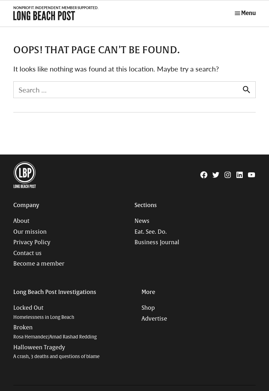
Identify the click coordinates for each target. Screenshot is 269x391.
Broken (55, 332)
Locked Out (43, 312)
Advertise (154, 318)
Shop (148, 307)
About (21, 221)
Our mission (30, 231)
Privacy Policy (31, 242)
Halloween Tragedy (56, 352)
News (142, 221)
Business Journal (156, 242)
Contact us (27, 253)
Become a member (38, 263)
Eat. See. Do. (150, 231)
